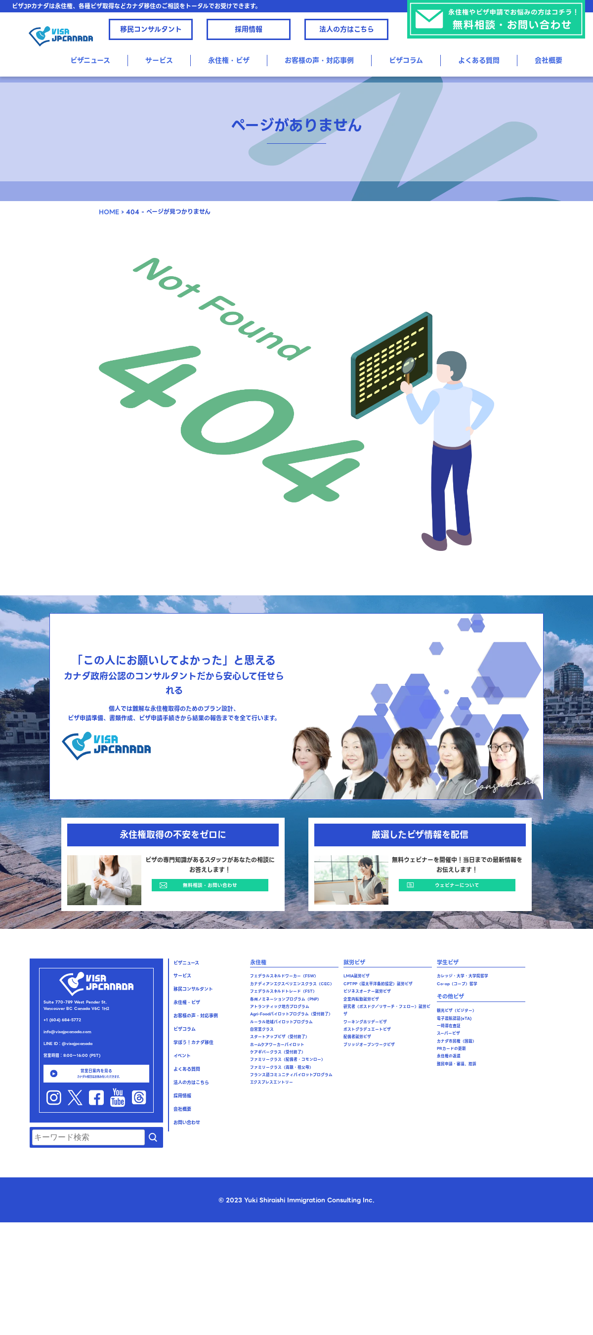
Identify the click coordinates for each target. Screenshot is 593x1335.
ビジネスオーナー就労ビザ (367, 991)
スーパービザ (448, 1033)
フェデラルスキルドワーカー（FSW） (284, 976)
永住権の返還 (449, 1056)
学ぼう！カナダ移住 (193, 1042)
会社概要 (548, 60)
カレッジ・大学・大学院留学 (462, 976)
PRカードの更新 (451, 1048)
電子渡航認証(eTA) (454, 1018)
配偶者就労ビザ (357, 1037)
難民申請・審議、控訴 (456, 1064)
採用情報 (248, 29)
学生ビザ (448, 962)
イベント (182, 1055)
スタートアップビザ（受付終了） (279, 1037)
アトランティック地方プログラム (279, 1006)
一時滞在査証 (449, 1026)
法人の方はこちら (346, 29)
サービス (159, 60)
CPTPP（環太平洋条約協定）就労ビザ (378, 984)
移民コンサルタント (151, 29)
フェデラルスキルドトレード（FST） (283, 991)
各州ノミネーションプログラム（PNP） (285, 999)
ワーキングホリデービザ (365, 1022)
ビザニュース (90, 60)
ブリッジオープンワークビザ (369, 1045)
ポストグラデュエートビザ (367, 1029)
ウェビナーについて (457, 885)
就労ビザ (354, 962)
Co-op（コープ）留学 (457, 984)
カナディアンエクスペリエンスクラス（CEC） (292, 984)
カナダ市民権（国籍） (456, 1041)
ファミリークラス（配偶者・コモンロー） (287, 1059)
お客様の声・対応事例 (319, 60)
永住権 (258, 962)
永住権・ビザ (229, 60)
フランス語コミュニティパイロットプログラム (291, 1075)
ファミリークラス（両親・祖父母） (281, 1067)
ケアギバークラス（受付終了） (277, 1052)
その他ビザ (450, 996)
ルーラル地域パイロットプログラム (281, 1022)
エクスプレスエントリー (271, 1082)
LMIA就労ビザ (356, 976)
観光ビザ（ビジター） (456, 1010)
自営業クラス (262, 1029)
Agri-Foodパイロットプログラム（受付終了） (291, 1014)
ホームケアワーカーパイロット (277, 1045)
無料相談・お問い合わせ (210, 885)
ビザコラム (406, 60)
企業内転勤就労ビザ (361, 999)
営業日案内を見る (96, 1073)
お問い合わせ (186, 1122)
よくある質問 (479, 60)
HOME (109, 211)
